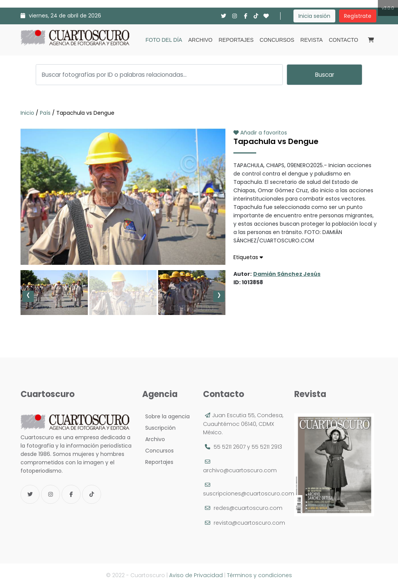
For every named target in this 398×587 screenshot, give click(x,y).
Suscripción (159, 428)
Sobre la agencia (166, 416)
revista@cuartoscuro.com (249, 523)
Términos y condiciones (259, 575)
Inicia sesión (314, 16)
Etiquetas (248, 257)
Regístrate (357, 16)
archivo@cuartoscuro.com (240, 470)
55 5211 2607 (230, 447)
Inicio (28, 113)
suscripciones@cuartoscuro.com (248, 493)
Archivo (200, 40)
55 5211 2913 (267, 447)
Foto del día (164, 40)
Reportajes (236, 40)
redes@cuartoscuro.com (248, 508)
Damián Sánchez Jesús (286, 274)
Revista (311, 40)
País (45, 113)
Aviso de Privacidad (196, 575)
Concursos (277, 40)
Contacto (343, 40)
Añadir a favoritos (260, 132)
